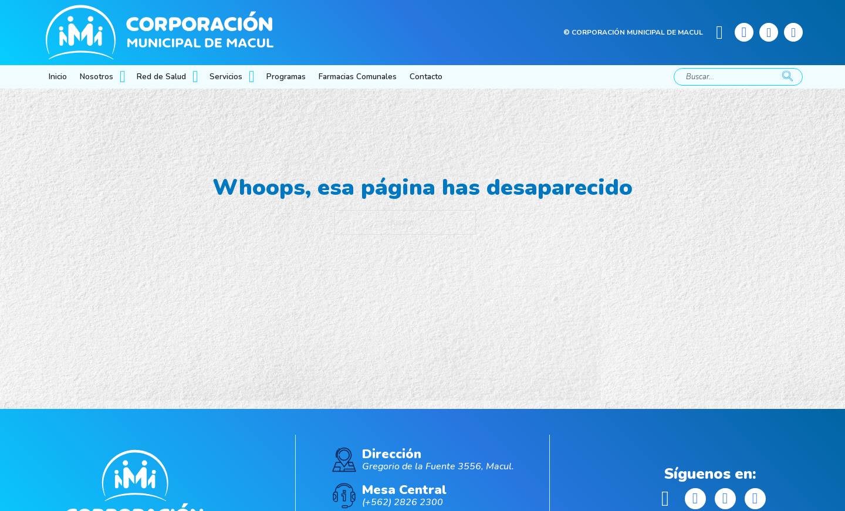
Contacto (426, 76)
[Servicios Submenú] (253, 77)
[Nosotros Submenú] (124, 77)
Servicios (225, 76)
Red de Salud (161, 76)
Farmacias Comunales (358, 76)
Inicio (58, 76)
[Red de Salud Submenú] (196, 77)
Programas (286, 76)
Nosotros (96, 76)
